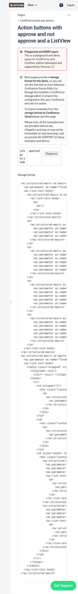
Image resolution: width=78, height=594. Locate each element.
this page (50, 116)
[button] (4, 5)
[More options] (68, 15)
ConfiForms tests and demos (37, 20)
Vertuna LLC (47, 66)
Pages (21, 14)
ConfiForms (43, 59)
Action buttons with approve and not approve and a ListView (44, 34)
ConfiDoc (30, 62)
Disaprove (51, 153)
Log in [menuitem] (70, 5)
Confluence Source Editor (39, 88)
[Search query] (34, 5)
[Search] (17, 5)
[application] (63, 586)
